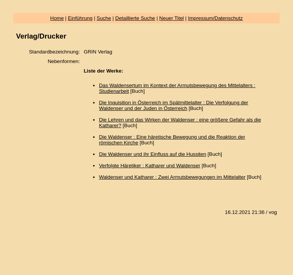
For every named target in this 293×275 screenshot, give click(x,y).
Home (57, 18)
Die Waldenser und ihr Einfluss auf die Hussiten (152, 154)
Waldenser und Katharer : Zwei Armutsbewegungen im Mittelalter (172, 177)
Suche (104, 18)
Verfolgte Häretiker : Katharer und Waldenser (149, 165)
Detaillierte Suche (135, 18)
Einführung (80, 18)
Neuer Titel (171, 18)
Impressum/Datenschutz (215, 18)
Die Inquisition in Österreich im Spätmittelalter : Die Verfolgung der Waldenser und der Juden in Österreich (173, 105)
